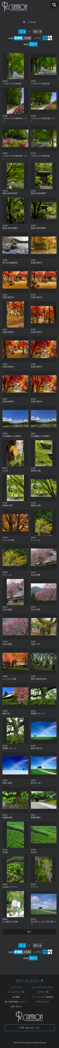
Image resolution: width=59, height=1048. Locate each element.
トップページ (16, 987)
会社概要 (16, 997)
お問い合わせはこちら (29, 1027)
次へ (36, 31)
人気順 (27, 38)
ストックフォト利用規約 (43, 997)
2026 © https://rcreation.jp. (23, 1043)
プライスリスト (43, 1002)
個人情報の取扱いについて (16, 1002)
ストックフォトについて (43, 987)
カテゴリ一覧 (43, 992)
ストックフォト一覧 (16, 992)
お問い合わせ (16, 1006)
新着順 (18, 38)
